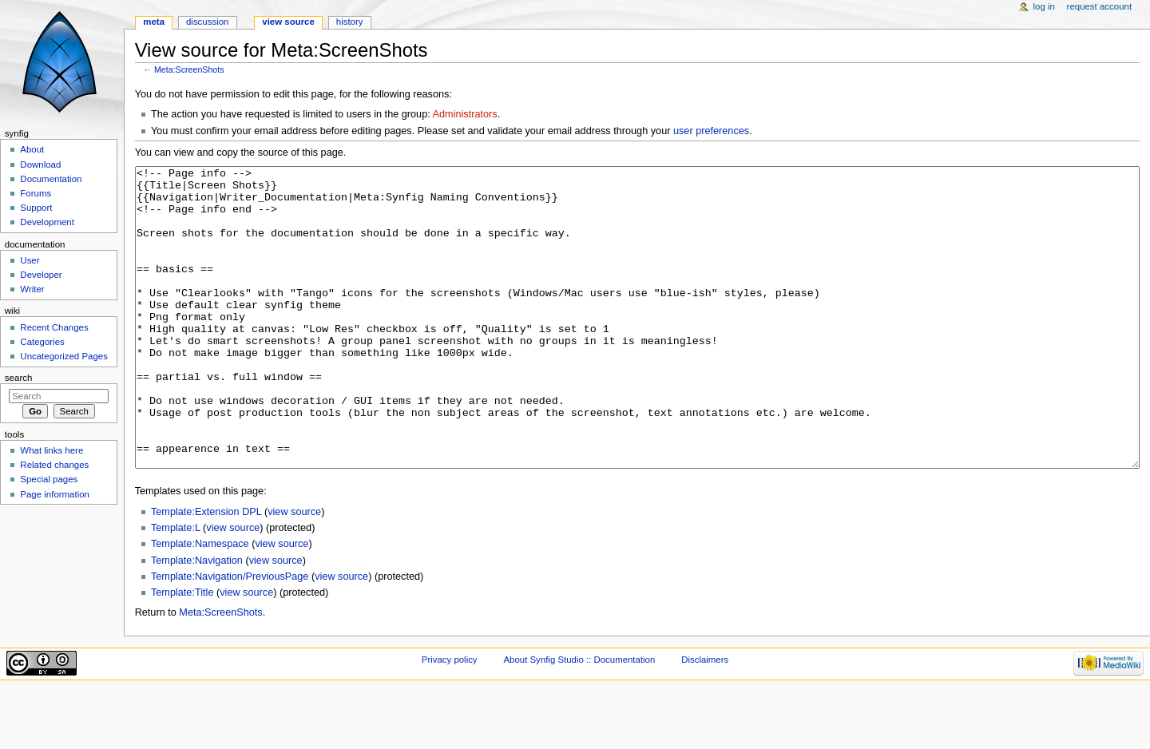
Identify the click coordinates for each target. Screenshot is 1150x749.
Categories (42, 342)
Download (40, 164)
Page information (54, 494)
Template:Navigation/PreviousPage (229, 636)
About (32, 149)
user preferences (711, 131)
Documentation (50, 179)
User (29, 260)
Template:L (175, 587)
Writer (32, 289)
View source (288, 21)
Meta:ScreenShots (189, 69)
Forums (35, 193)
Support (36, 207)
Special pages (48, 479)
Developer (40, 274)
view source (294, 571)
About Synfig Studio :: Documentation (579, 719)
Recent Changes (54, 327)
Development (46, 222)
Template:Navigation (197, 620)
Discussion (207, 21)
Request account (1099, 6)
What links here (51, 450)
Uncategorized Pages (64, 356)
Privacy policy (450, 719)
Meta (154, 21)
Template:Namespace (200, 603)
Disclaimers (704, 719)
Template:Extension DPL (206, 571)
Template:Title (182, 652)
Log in (1044, 6)
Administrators (465, 114)
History (349, 21)
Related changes (54, 465)
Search (19, 377)
